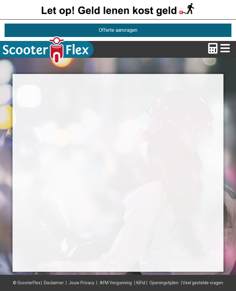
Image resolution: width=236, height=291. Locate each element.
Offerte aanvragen (118, 30)
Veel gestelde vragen (203, 282)
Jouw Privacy (81, 282)
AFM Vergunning (116, 282)
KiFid (140, 282)
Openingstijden (164, 282)
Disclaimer (54, 282)
